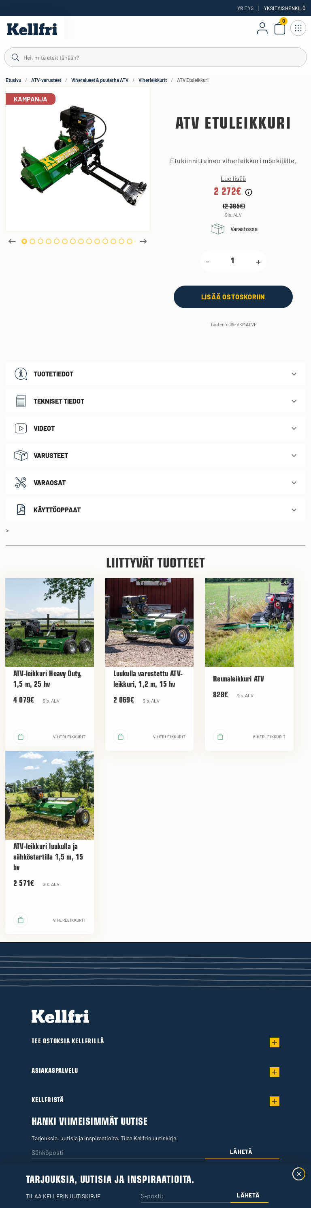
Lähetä (241, 1151)
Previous (12, 241)
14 (130, 241)
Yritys (245, 8)
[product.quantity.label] (232, 261)
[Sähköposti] (118, 1153)
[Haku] (155, 56)
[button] (155, 373)
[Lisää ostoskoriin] (233, 297)
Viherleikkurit (152, 80)
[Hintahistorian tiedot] (249, 192)
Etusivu (13, 80)
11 (105, 241)
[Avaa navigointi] (298, 28)
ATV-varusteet (46, 80)
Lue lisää (233, 178)
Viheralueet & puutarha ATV (99, 80)
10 (97, 241)
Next (143, 241)
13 (121, 241)
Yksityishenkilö (284, 8)
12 (113, 241)
